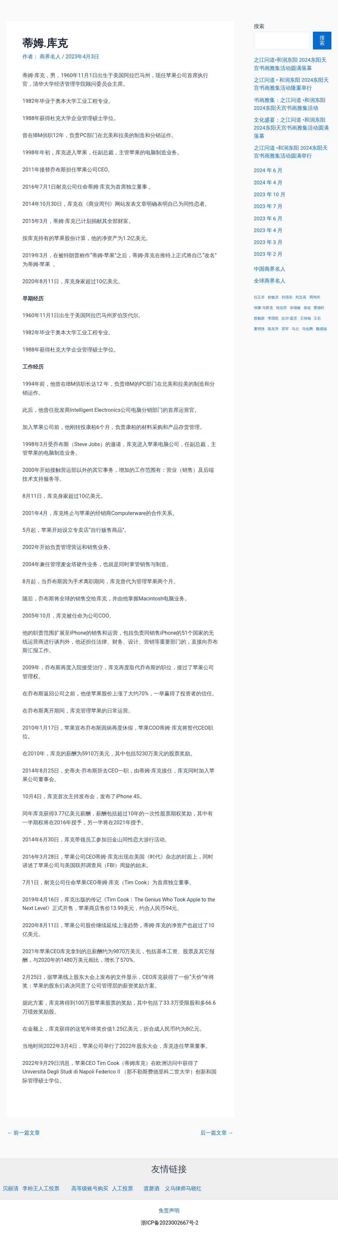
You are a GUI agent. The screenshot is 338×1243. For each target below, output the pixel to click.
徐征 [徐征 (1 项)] (307, 306)
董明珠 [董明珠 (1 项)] (259, 327)
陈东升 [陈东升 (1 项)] (273, 327)
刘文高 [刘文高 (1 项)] (300, 295)
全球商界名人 (305, 13)
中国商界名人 (263, 13)
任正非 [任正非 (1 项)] (259, 295)
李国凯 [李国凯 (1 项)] (273, 316)
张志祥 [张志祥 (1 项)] (281, 306)
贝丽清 (10, 1188)
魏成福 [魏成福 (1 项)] (321, 327)
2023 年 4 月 (268, 229)
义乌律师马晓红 (183, 1188)
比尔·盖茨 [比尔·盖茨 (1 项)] (289, 316)
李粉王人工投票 (40, 1188)
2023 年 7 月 (268, 205)
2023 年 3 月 (268, 240)
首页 (231, 13)
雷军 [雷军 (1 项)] (285, 327)
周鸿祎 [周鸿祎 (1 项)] (314, 295)
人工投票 (122, 1188)
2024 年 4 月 (268, 181)
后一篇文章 (216, 1133)
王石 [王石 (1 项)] (317, 316)
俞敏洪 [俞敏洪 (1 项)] (273, 295)
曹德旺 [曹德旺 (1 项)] (319, 306)
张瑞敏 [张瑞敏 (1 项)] (295, 306)
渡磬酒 (151, 1188)
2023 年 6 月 (268, 217)
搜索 (322, 40)
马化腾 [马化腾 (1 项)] (307, 327)
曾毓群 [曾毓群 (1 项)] (259, 316)
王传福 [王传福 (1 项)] (305, 316)
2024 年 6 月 (268, 169)
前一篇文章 (23, 1133)
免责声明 (169, 1210)
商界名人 (29, 13)
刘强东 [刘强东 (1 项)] (287, 295)
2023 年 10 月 (270, 193)
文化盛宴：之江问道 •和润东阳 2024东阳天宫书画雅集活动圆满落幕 (291, 127)
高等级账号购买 (89, 1188)
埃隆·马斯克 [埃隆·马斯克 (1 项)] (263, 306)
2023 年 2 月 (268, 252)
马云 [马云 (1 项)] (295, 327)
